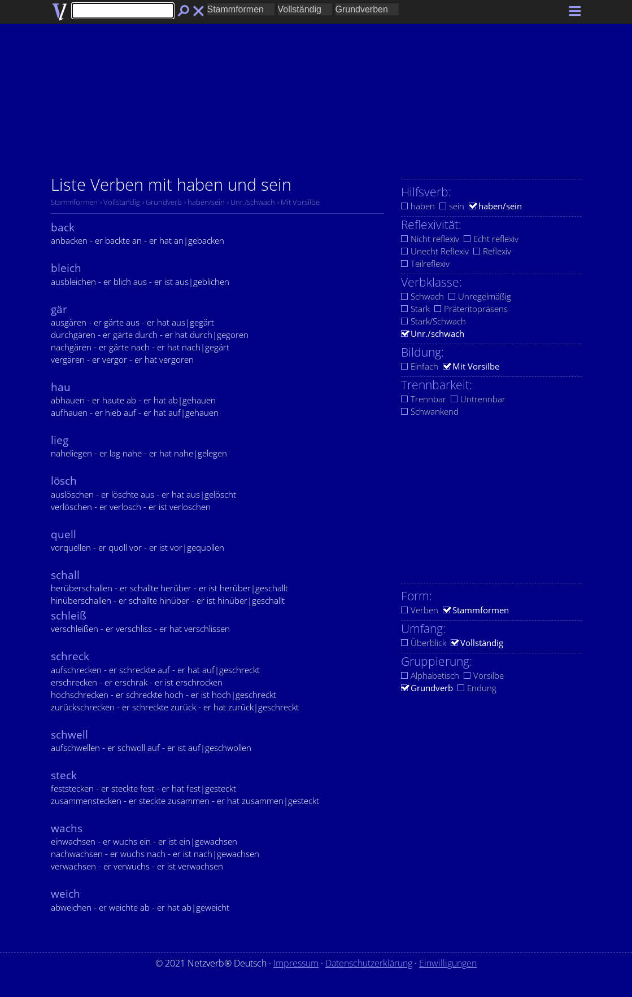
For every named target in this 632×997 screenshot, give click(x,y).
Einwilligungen (448, 963)
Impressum (296, 963)
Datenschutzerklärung (368, 963)
